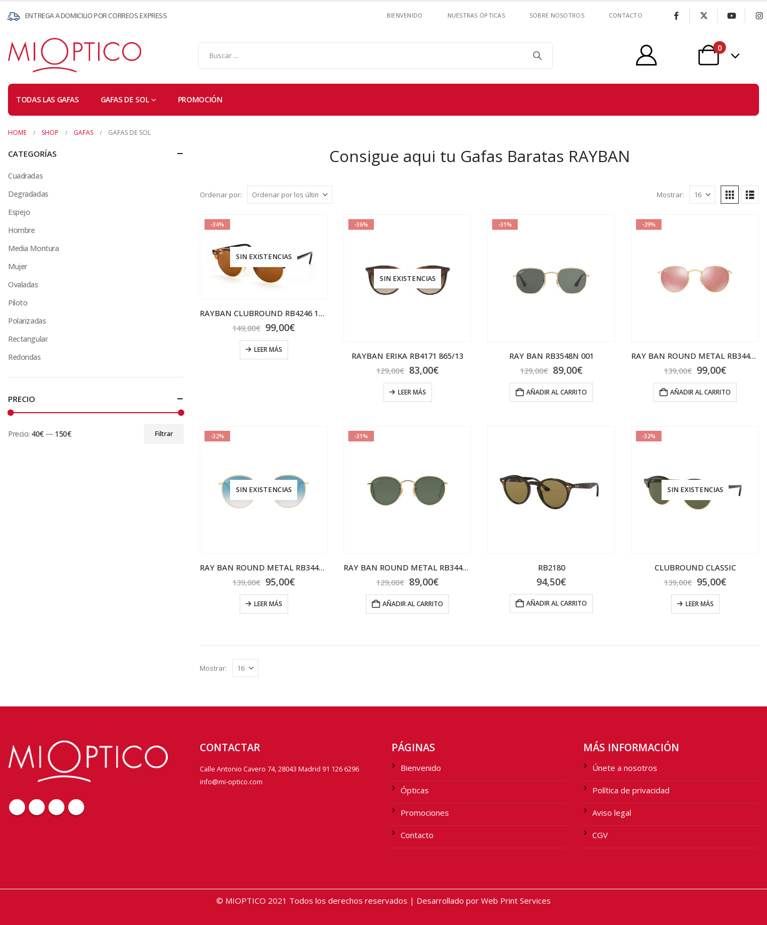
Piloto (17, 302)
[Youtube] (731, 15)
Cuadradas (25, 176)
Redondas (24, 357)
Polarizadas (27, 321)
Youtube (56, 807)
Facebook (17, 807)
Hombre (21, 230)
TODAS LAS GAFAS (47, 99)
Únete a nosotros (624, 767)
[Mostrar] (702, 195)
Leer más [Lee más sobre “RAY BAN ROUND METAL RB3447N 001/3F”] (268, 603)
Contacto (417, 835)
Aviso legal (611, 812)
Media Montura (33, 248)
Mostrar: (670, 194)
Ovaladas (23, 284)
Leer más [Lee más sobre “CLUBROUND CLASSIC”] (700, 603)
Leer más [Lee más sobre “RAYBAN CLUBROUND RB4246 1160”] (268, 349)
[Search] (537, 55)
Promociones (425, 812)
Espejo (19, 212)
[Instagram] (759, 15)
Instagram (76, 807)
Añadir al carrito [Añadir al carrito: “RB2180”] (556, 603)
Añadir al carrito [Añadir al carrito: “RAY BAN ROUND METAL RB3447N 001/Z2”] (700, 392)
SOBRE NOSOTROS (556, 15)
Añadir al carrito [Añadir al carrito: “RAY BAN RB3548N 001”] (556, 392)
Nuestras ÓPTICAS (476, 15)
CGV (600, 835)
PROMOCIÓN (200, 99)
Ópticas (415, 790)
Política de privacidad (631, 790)
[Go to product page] (263, 257)
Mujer (17, 266)
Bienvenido (405, 15)
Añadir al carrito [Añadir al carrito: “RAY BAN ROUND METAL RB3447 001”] (412, 603)
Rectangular (27, 339)
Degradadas (28, 194)
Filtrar (164, 433)
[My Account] (646, 55)
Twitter (37, 807)
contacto (625, 15)
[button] (730, 195)
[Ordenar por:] (289, 195)
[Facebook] (676, 15)
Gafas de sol (125, 99)
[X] (703, 15)
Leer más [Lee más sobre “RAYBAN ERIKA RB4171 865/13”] (412, 392)
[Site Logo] (29, 55)
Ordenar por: (221, 194)
